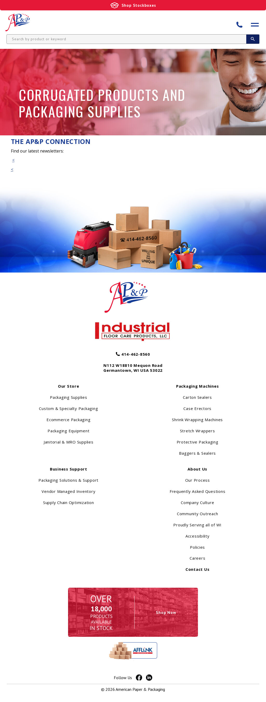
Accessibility (197, 543)
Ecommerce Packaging (68, 427)
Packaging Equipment (68, 438)
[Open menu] (255, 26)
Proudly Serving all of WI (197, 532)
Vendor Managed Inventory (68, 499)
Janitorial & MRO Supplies (69, 450)
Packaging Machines (197, 394)
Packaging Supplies (68, 405)
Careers (197, 566)
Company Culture (197, 510)
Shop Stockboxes (139, 5)
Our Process (197, 488)
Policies (197, 555)
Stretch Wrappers (197, 438)
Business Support (68, 477)
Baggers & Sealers (197, 461)
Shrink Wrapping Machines (197, 427)
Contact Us (197, 577)
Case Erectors (197, 416)
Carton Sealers (197, 405)
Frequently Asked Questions (197, 499)
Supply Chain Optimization (68, 510)
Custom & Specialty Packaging (68, 416)
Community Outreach (197, 521)
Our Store (68, 394)
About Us (197, 477)
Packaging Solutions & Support (68, 488)
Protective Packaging (197, 450)
